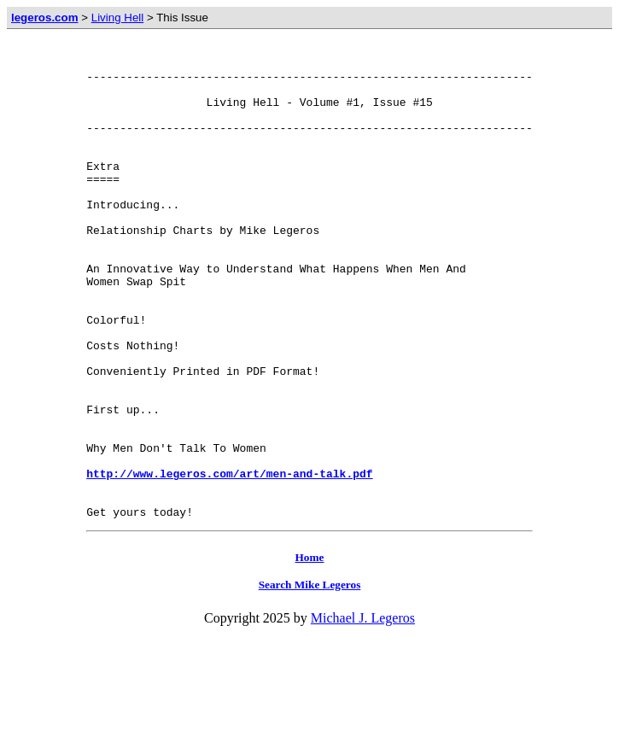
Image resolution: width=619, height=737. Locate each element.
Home (309, 652)
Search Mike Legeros (310, 679)
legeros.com (45, 17)
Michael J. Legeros (363, 712)
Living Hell (117, 17)
